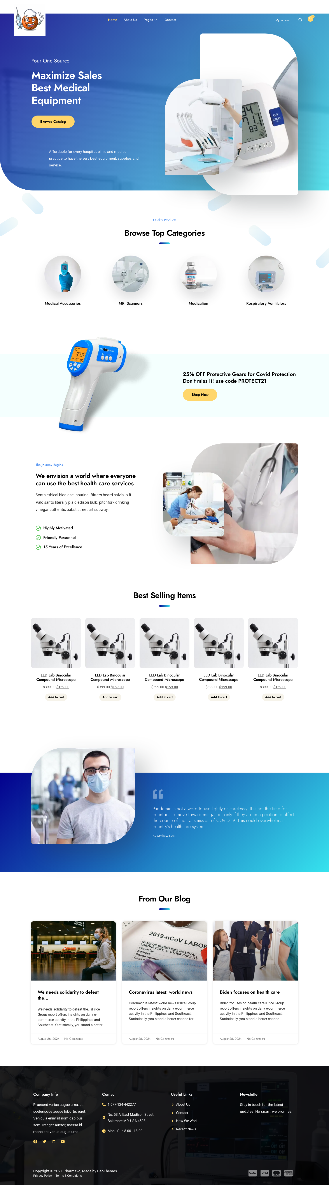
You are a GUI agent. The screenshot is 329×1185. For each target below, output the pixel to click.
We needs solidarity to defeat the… (68, 995)
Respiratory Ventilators (266, 303)
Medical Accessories (63, 303)
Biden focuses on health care (250, 992)
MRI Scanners (131, 303)
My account (283, 20)
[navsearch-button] (300, 20)
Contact (170, 20)
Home (112, 20)
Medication (198, 303)
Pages (150, 20)
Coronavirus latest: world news (160, 992)
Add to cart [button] (56, 697)
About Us (130, 20)
